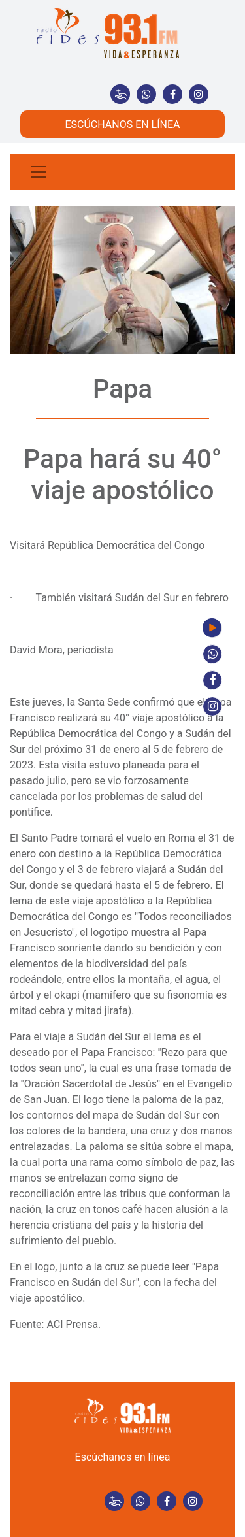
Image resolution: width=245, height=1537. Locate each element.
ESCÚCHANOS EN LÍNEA (122, 124)
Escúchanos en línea (123, 1457)
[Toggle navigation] (38, 172)
